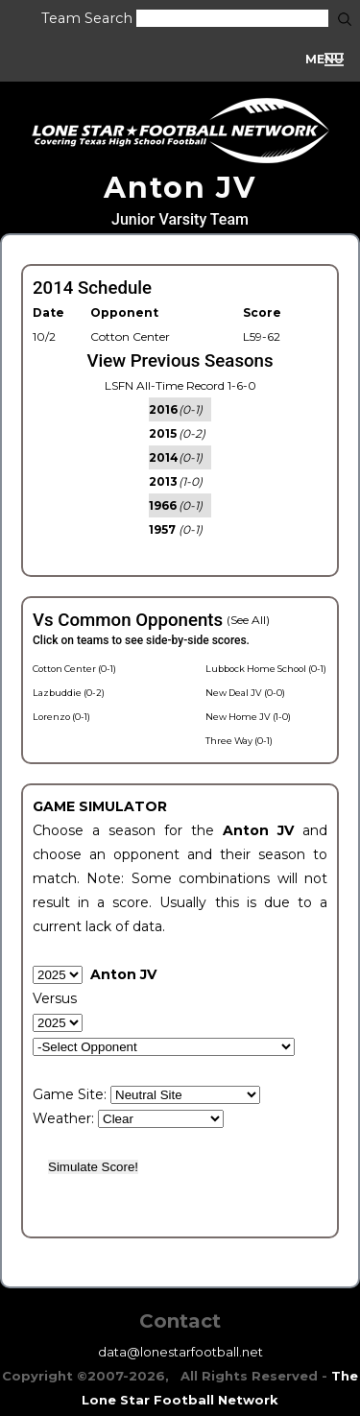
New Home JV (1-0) (248, 716)
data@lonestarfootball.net (180, 1351)
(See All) (248, 619)
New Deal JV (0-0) (245, 692)
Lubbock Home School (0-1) (265, 668)
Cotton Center (130, 336)
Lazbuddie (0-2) (69, 692)
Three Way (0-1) (239, 740)
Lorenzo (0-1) (61, 716)
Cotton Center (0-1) (74, 668)
